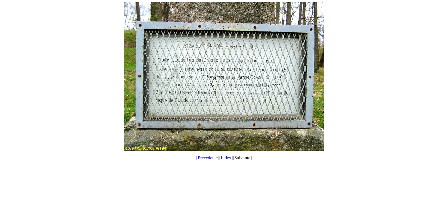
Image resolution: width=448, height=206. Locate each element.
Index (226, 157)
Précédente (208, 157)
